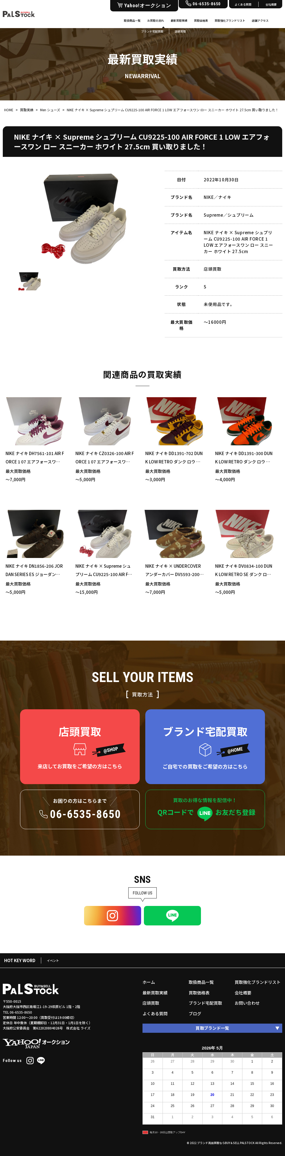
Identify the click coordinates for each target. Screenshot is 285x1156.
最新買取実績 (179, 20)
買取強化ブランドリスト (230, 20)
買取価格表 (201, 20)
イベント (53, 960)
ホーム (148, 982)
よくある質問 (243, 4)
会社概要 (271, 4)
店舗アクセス (260, 20)
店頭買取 (150, 1003)
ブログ (195, 1013)
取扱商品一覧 (132, 20)
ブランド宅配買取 (205, 1003)
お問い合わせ (247, 1003)
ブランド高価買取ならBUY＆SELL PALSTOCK (226, 1143)
